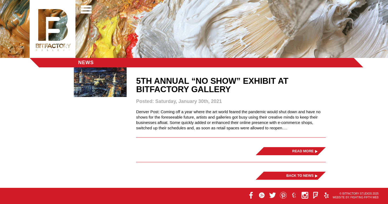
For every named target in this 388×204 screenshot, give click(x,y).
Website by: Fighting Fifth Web (355, 197)
